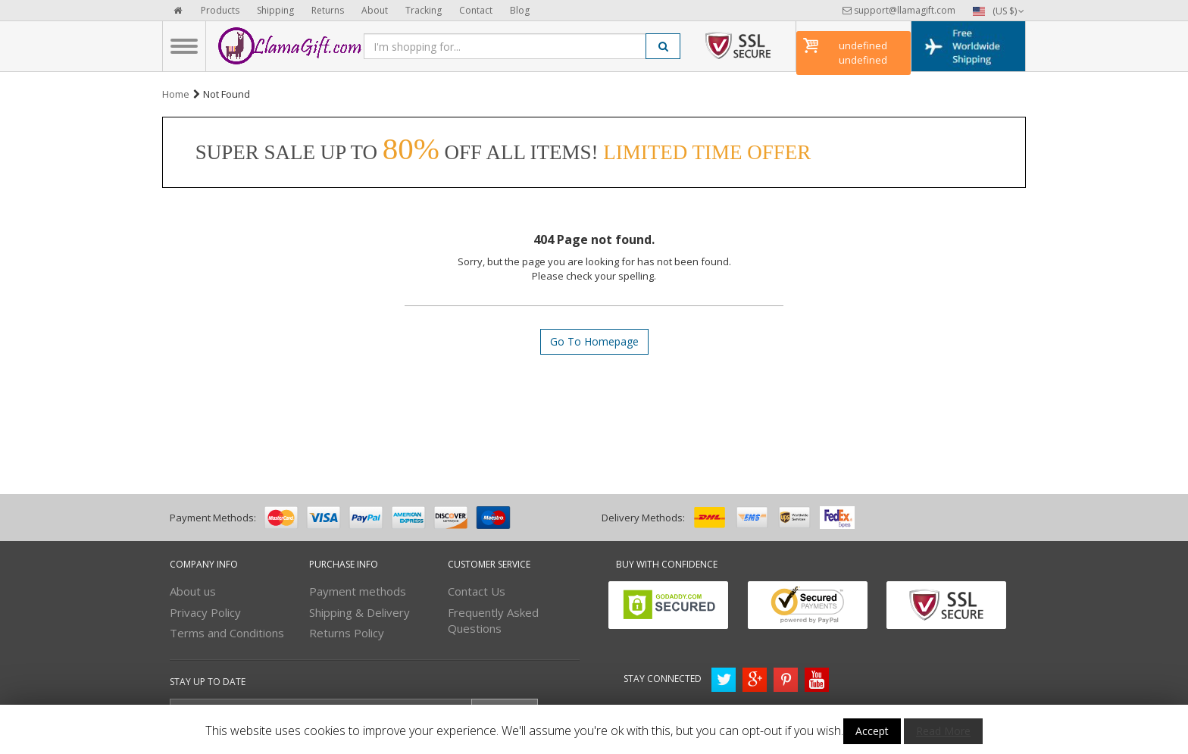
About (374, 10)
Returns (327, 10)
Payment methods (357, 591)
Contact (475, 10)
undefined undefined (863, 53)
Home (175, 94)
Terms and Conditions (227, 632)
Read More (943, 731)
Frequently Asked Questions (493, 620)
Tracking (423, 10)
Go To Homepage (594, 341)
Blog (520, 10)
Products (220, 10)
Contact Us (476, 591)
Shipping (275, 10)
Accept (872, 731)
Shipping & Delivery (359, 612)
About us (193, 591)
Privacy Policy (205, 612)
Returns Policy (346, 632)
